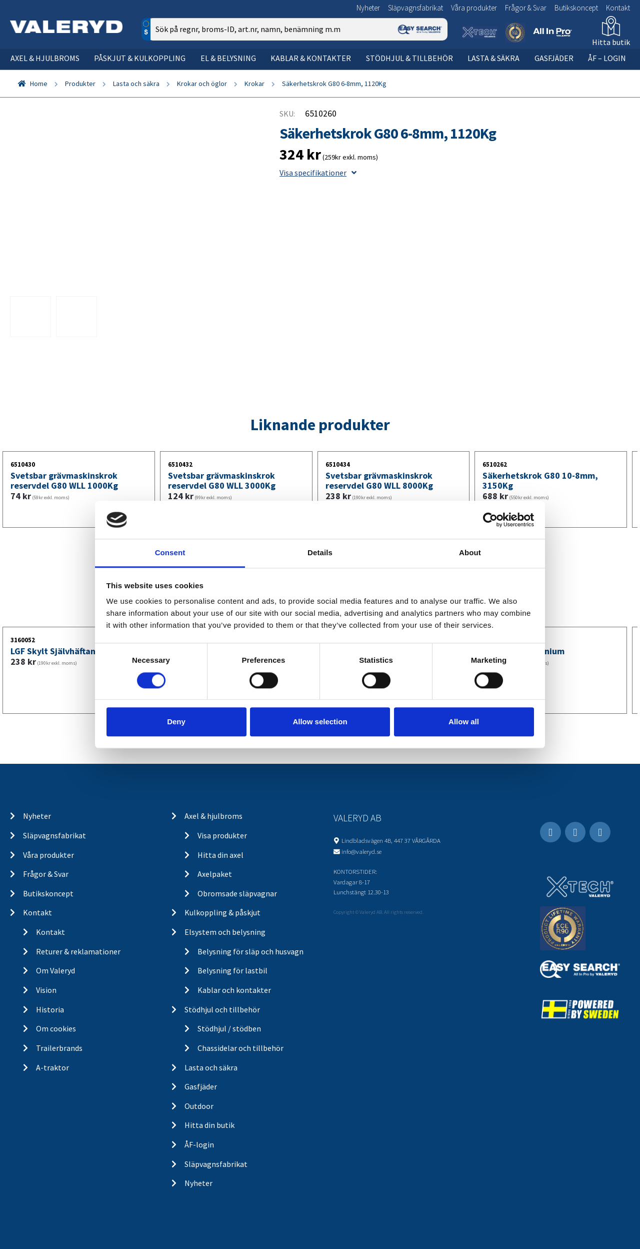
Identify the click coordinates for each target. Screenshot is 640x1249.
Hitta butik (611, 42)
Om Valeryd (55, 970)
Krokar (254, 83)
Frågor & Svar (525, 8)
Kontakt (618, 8)
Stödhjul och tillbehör (222, 1009)
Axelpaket (215, 874)
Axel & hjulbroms (45, 58)
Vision (46, 990)
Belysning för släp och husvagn (251, 951)
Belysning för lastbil (233, 970)
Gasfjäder (554, 58)
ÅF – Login (607, 58)
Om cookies (56, 1028)
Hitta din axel (221, 855)
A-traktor (52, 1067)
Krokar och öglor (202, 83)
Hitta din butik (209, 1125)
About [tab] (470, 553)
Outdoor (199, 1106)
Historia (50, 1009)
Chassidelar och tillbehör (241, 1048)
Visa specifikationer (318, 173)
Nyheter (368, 8)
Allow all (463, 721)
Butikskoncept (576, 8)
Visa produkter (222, 835)
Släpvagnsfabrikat (415, 8)
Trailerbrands (59, 1048)
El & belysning (228, 58)
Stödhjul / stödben (229, 1028)
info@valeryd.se (362, 851)
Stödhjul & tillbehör (409, 58)
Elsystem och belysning (225, 932)
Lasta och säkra (136, 83)
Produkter (80, 83)
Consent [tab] (170, 553)
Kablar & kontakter (310, 58)
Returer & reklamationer (78, 951)
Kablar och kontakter (234, 990)
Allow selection (319, 721)
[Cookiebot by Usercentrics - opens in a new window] (490, 519)
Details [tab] (320, 553)
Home (39, 83)
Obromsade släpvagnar (237, 893)
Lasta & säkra (494, 58)
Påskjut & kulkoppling (140, 58)
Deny (176, 721)
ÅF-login (199, 1144)
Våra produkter (474, 8)
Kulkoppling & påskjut (222, 912)
